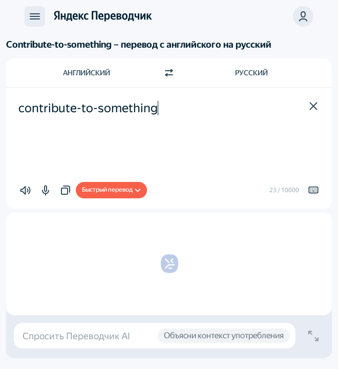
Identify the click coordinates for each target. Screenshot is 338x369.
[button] (303, 16)
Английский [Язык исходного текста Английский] (86, 73)
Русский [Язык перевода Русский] (251, 73)
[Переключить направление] (169, 73)
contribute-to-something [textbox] (88, 108)
